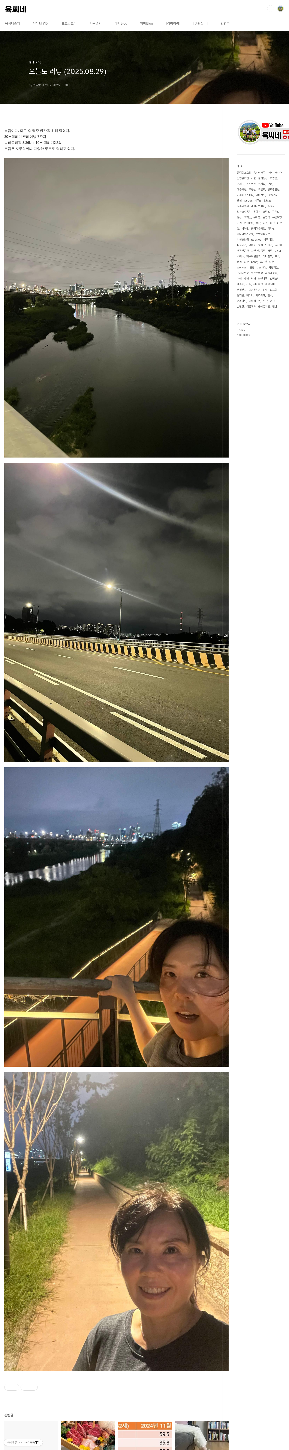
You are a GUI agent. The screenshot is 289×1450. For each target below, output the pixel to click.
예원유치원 (255, 289)
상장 (246, 261)
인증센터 (248, 222)
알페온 (240, 295)
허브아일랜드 (253, 256)
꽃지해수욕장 (258, 228)
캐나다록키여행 (245, 234)
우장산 (252, 189)
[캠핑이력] (173, 23)
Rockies (256, 239)
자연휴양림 (243, 239)
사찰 (253, 178)
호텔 (260, 245)
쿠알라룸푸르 (263, 234)
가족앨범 (96, 23)
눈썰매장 (263, 278)
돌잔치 (278, 245)
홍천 (272, 222)
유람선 (257, 211)
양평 (265, 222)
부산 (265, 301)
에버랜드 (260, 195)
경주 (270, 250)
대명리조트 (255, 301)
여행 (239, 278)
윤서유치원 (264, 306)
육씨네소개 (12, 23)
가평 (239, 222)
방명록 (225, 23)
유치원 (257, 217)
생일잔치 (241, 289)
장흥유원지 (243, 206)
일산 (239, 217)
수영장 (271, 206)
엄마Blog (146, 23)
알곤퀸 (263, 261)
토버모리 (274, 278)
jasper (248, 200)
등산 (258, 222)
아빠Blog (120, 23)
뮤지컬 (261, 183)
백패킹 (247, 217)
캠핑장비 (270, 284)
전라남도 (241, 301)
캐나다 (278, 172)
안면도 (267, 200)
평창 (271, 261)
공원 (252, 267)
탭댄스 (268, 245)
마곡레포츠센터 (245, 195)
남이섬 (252, 245)
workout (242, 267)
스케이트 (251, 183)
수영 (270, 172)
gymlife (261, 267)
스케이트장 (243, 273)
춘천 (272, 301)
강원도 (275, 211)
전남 (274, 306)
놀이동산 (263, 178)
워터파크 (258, 284)
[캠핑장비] (200, 23)
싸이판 (245, 228)
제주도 (257, 200)
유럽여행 (277, 217)
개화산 (271, 228)
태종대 (240, 284)
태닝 (246, 278)
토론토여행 (257, 273)
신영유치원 (243, 178)
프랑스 (266, 211)
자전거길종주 (258, 250)
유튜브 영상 (41, 23)
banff (254, 261)
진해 (265, 289)
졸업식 (266, 217)
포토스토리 (69, 23)
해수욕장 (241, 189)
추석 (277, 256)
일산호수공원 (244, 211)
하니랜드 (267, 256)
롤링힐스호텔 (244, 172)
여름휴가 (251, 306)
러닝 (253, 278)
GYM (278, 250)
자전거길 (273, 267)
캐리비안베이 (258, 206)
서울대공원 (271, 273)
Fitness (272, 195)
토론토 (261, 189)
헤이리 (249, 295)
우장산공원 (243, 250)
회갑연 (273, 178)
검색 (270, 8)
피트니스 (241, 245)
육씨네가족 (259, 172)
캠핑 (239, 261)
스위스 (240, 256)
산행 (248, 284)
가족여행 (268, 239)
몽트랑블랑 (273, 189)
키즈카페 (260, 295)
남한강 (240, 306)
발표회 (273, 289)
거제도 (240, 183)
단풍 (270, 183)
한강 (279, 222)
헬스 (270, 295)
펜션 (239, 200)
